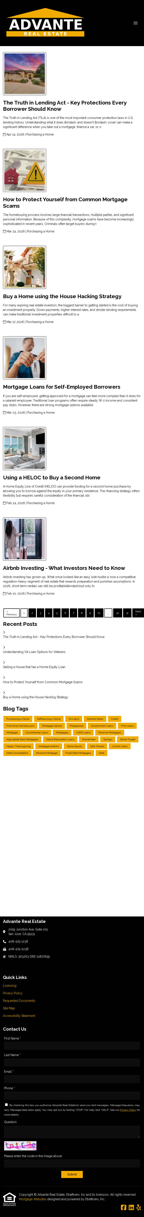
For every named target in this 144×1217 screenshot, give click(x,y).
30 (117, 612)
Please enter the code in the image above (33, 1156)
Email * (9, 1071)
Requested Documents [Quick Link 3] (19, 1000)
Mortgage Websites (33, 1199)
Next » (138, 613)
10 (99, 612)
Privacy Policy (128, 1109)
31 (127, 612)
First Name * (12, 1038)
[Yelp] (138, 1208)
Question (10, 1122)
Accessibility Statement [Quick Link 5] (19, 1016)
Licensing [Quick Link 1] (9, 985)
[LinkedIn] (131, 1208)
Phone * (9, 1088)
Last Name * (12, 1055)
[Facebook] (123, 1208)
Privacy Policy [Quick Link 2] (12, 993)
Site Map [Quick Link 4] (9, 1008)
